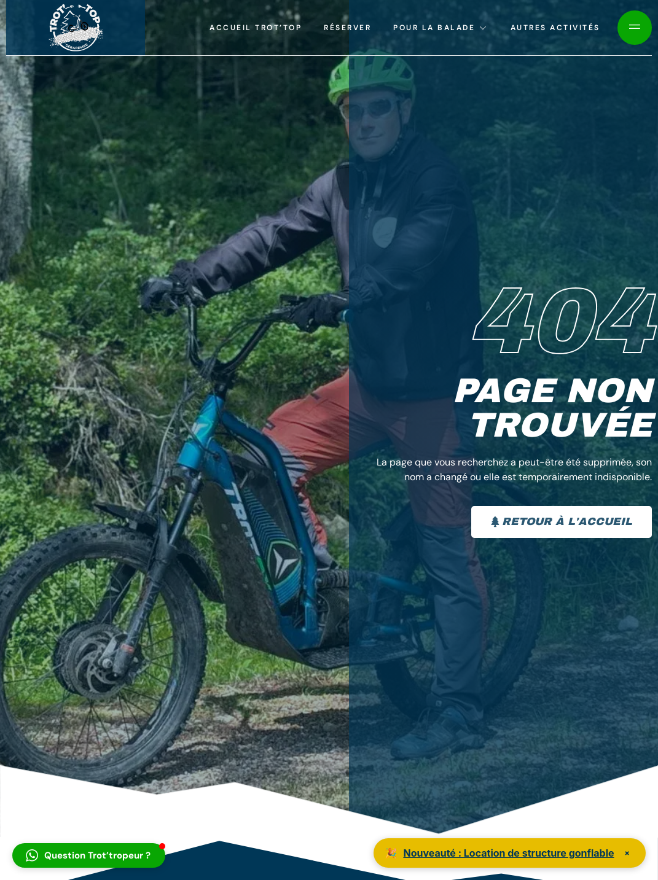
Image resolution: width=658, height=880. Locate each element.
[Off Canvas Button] (634, 27)
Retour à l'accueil (560, 521)
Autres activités (555, 28)
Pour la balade (440, 28)
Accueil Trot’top (256, 28)
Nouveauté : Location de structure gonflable (508, 853)
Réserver (347, 28)
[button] (88, 855)
